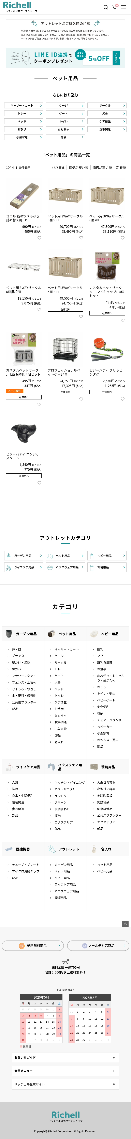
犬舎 (58, 682)
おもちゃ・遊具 (107, 740)
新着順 (121, 167)
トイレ (59, 695)
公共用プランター (24, 702)
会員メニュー (23, 1070)
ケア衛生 (61, 702)
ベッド (59, 689)
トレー (59, 669)
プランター (19, 656)
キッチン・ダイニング (70, 782)
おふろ (101, 687)
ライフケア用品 (28, 766)
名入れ (59, 742)
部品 (15, 709)
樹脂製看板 (104, 795)
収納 (100, 713)
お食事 (101, 669)
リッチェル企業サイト (29, 1084)
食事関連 (61, 722)
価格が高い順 (102, 167)
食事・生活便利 (22, 795)
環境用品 (108, 766)
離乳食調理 (104, 662)
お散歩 (59, 709)
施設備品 (103, 802)
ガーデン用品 (26, 633)
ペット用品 (67, 633)
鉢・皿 (16, 649)
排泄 (15, 789)
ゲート (59, 676)
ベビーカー (104, 726)
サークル (61, 662)
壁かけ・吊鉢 (21, 662)
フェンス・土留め (24, 682)
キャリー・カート (67, 649)
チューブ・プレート (25, 864)
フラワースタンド (24, 676)
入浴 (15, 782)
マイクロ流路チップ (25, 871)
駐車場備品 (104, 809)
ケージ (59, 656)
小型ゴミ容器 (106, 789)
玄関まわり (62, 809)
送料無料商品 (33, 946)
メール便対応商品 (98, 946)
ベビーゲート (106, 700)
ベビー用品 (109, 633)
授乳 (100, 649)
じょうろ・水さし (24, 689)
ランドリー (62, 796)
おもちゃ (61, 715)
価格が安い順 (78, 167)
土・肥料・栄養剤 (24, 695)
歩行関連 (18, 809)
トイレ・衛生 (106, 693)
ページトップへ (125, 924)
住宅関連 (18, 802)
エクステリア (64, 822)
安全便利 (103, 707)
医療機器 (23, 848)
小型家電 (61, 729)
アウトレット (69, 848)
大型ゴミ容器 (106, 782)
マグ (100, 656)
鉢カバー (18, 669)
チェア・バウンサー (111, 720)
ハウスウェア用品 (70, 766)
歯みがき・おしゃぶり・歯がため (111, 678)
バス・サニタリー (67, 789)
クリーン (61, 802)
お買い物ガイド (25, 1057)
